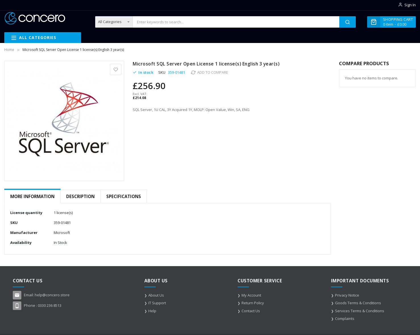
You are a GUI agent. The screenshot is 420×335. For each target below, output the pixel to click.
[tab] (32, 197)
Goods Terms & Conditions (358, 302)
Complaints (344, 318)
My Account (251, 295)
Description (80, 196)
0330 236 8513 (49, 305)
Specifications (123, 196)
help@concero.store (52, 294)
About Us (156, 295)
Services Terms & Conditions (359, 310)
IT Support (157, 302)
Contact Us (251, 310)
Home (9, 49)
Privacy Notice (347, 295)
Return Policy (253, 302)
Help (152, 310)
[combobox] (236, 22)
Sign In (410, 4)
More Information (32, 196)
